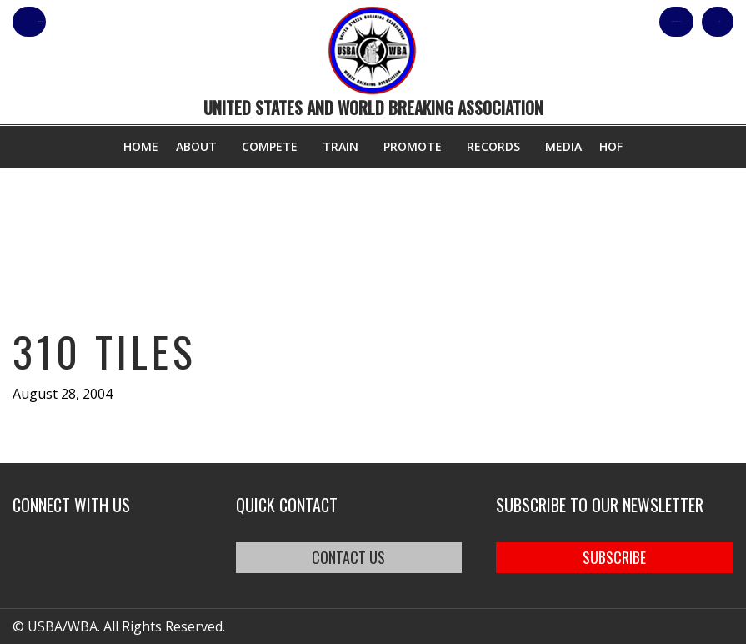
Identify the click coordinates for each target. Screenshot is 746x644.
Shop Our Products (555, 22)
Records (493, 146)
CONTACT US (348, 557)
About (196, 146)
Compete (270, 146)
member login (94, 22)
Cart (703, 22)
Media (563, 146)
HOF (611, 146)
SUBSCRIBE (614, 557)
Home (140, 146)
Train (340, 146)
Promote (412, 146)
